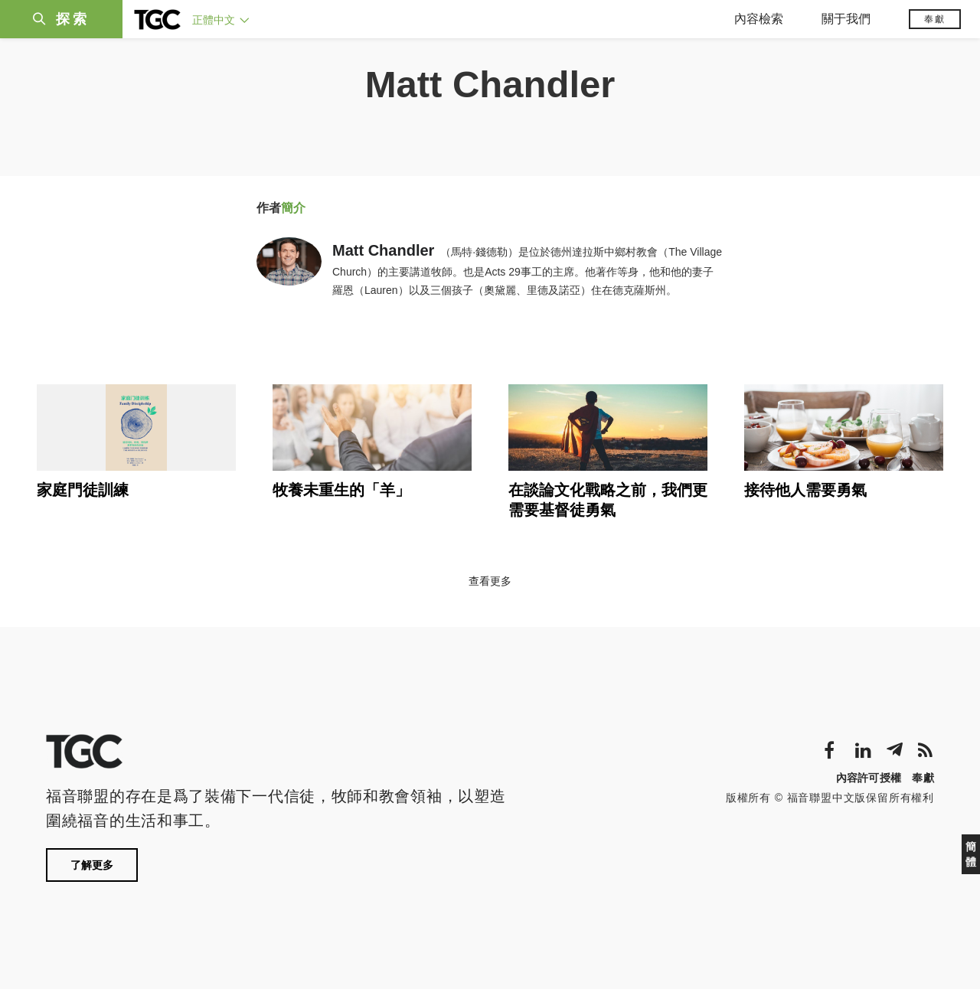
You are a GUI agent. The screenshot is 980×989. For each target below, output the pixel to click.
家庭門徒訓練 (83, 489)
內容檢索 (758, 18)
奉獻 (935, 19)
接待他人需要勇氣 (805, 489)
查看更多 (490, 581)
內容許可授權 (869, 778)
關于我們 (846, 18)
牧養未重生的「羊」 (341, 489)
